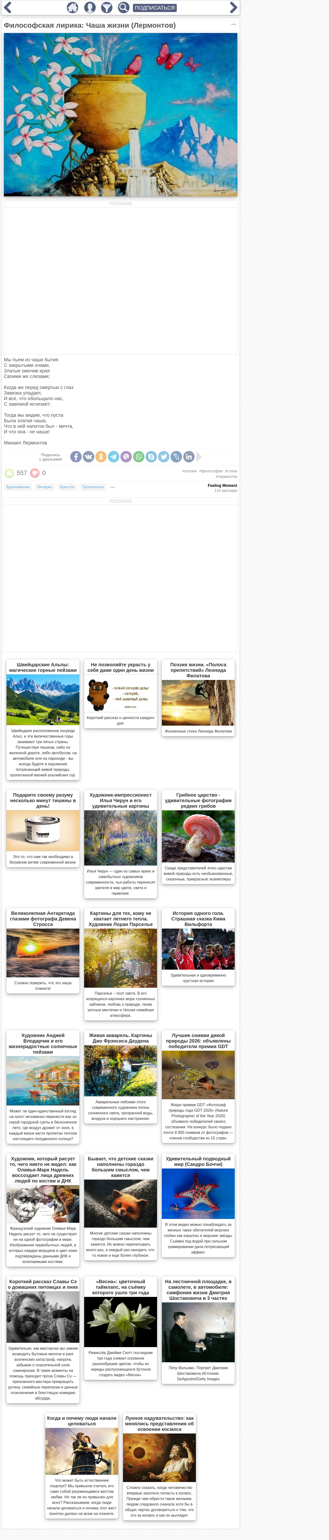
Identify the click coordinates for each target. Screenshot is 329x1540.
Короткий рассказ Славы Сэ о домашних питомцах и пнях (43, 1284)
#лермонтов (226, 477)
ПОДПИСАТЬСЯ (155, 8)
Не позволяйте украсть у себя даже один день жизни (121, 667)
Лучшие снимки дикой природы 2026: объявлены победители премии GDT (198, 1041)
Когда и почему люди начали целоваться (82, 1420)
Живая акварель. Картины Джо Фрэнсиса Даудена (120, 1038)
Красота (67, 487)
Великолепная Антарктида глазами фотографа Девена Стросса (43, 919)
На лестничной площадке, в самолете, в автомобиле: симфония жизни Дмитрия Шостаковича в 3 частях (198, 1290)
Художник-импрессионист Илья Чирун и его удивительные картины (120, 800)
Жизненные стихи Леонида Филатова (198, 731)
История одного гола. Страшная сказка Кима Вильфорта (198, 919)
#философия (211, 471)
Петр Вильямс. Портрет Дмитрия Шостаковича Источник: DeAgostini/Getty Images (198, 1373)
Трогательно (93, 487)
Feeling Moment (222, 485)
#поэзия (190, 471)
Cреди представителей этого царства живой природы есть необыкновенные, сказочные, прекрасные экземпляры (198, 873)
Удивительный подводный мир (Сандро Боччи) (198, 1161)
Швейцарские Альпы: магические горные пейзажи (43, 667)
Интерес (44, 487)
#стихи (231, 471)
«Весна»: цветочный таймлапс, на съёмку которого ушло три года (120, 1287)
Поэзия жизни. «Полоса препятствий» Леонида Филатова (198, 670)
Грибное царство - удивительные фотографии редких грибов (198, 800)
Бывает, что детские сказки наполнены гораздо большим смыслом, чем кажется (120, 1167)
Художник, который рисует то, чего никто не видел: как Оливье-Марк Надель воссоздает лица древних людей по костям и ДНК (43, 1169)
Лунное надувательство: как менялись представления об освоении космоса (159, 1423)
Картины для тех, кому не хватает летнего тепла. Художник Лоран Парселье (121, 919)
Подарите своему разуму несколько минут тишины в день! (43, 800)
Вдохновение (18, 487)
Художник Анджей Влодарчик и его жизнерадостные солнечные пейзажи (43, 1044)
